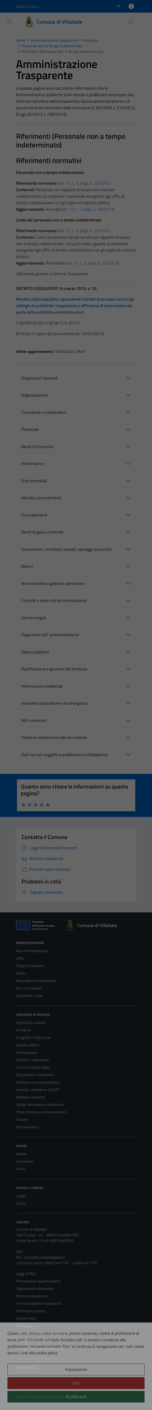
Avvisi (20, 1169)
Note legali (24, 1325)
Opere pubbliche (35, 652)
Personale (30, 429)
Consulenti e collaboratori (43, 412)
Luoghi (21, 1196)
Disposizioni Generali (39, 378)
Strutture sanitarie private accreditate (54, 737)
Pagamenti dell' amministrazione (50, 635)
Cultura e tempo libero (33, 1067)
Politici (21, 973)
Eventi (21, 1203)
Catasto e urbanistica (32, 1060)
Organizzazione (34, 395)
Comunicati (24, 1161)
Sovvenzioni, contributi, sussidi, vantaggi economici (66, 549)
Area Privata (25, 1367)
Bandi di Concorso (37, 446)
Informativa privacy (31, 1311)
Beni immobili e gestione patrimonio (52, 583)
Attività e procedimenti (41, 498)
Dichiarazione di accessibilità (37, 1333)
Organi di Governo (30, 965)
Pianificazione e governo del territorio (54, 669)
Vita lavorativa (27, 1127)
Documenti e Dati (29, 995)
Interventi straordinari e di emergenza (54, 703)
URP (19, 1251)
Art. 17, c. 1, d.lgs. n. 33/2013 (84, 183)
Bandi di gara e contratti (42, 532)
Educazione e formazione (35, 1074)
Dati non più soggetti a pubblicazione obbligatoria (64, 754)
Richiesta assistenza (31, 1296)
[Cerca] (130, 21)
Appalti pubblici (27, 1045)
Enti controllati (34, 481)
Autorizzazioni (26, 1052)
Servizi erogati (33, 618)
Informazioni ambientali (42, 686)
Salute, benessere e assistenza (40, 1104)
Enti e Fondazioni (29, 988)
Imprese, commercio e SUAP (37, 1089)
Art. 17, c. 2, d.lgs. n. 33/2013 (84, 231)
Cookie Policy (26, 1318)
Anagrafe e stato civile (33, 1037)
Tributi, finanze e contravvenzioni (41, 1112)
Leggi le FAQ (25, 1273)
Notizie (21, 1154)
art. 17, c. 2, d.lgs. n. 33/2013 (92, 263)
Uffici (20, 958)
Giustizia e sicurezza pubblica (38, 1082)
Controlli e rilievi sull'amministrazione (54, 600)
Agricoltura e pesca (30, 1022)
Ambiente (23, 1030)
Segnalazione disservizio (34, 1288)
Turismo (22, 1119)
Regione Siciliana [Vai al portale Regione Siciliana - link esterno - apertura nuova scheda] (27, 6)
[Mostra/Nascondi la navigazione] (9, 21)
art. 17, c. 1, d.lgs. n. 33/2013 (87, 209)
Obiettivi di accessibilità (34, 1340)
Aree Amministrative (32, 951)
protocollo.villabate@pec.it (44, 1257)
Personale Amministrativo (36, 980)
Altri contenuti (33, 720)
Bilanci (27, 566)
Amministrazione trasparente (38, 1303)
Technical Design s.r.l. (48, 1396)
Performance (32, 463)
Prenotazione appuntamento (38, 1281)
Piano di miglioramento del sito (40, 1348)
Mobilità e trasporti (30, 1097)
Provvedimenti (34, 515)
